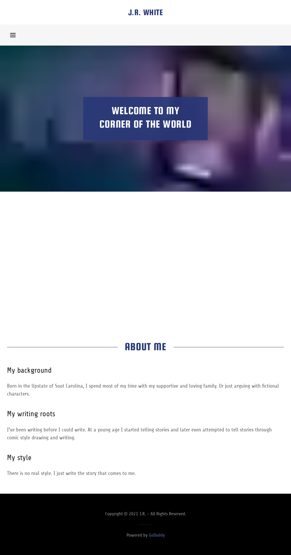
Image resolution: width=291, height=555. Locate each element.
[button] (13, 35)
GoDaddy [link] (157, 535)
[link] (145, 13)
